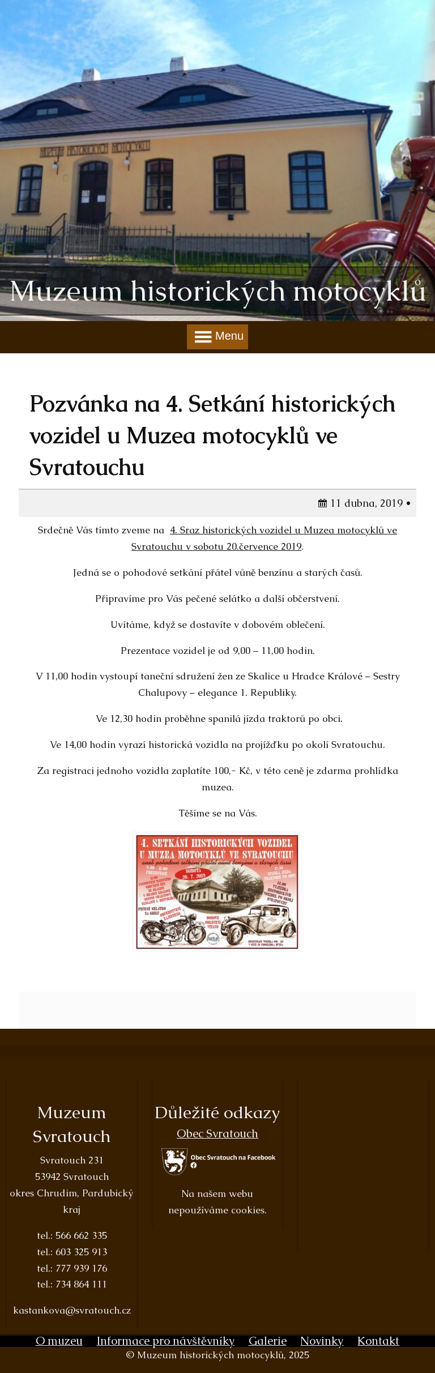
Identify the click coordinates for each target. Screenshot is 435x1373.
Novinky (321, 1340)
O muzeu (59, 1340)
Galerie (268, 1340)
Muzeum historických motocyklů (218, 291)
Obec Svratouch (217, 1133)
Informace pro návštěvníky (165, 1340)
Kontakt (378, 1340)
